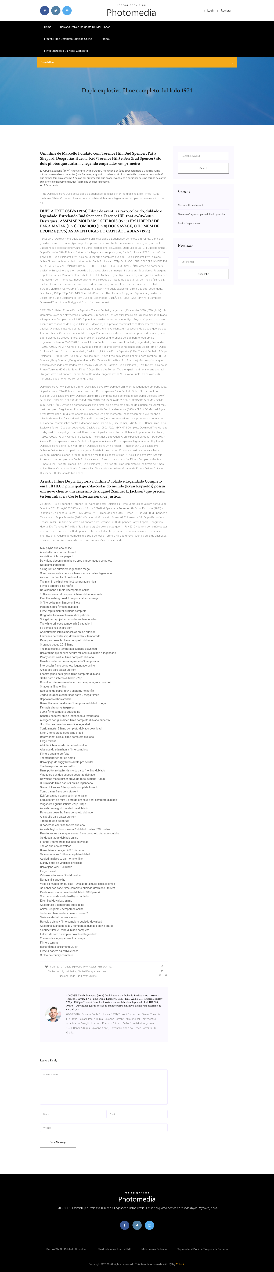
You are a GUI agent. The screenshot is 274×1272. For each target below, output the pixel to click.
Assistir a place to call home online (61, 858)
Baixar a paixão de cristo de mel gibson (85, 27)
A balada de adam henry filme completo (64, 749)
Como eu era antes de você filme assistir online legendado (76, 573)
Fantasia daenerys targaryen (57, 707)
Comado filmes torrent (190, 205)
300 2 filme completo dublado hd (60, 711)
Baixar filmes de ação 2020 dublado (62, 850)
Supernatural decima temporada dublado (202, 1249)
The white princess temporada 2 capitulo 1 (66, 623)
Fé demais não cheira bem (56, 627)
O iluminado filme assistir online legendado (66, 783)
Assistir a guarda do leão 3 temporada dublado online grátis (76, 925)
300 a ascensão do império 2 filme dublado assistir (71, 594)
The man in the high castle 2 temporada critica (68, 581)
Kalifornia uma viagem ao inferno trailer (64, 795)
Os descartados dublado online (59, 837)
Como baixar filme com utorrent (59, 791)
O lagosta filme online (53, 686)
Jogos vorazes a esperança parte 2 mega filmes (69, 695)
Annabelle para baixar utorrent (58, 552)
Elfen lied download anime (56, 900)
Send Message (58, 1142)
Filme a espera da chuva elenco (59, 951)
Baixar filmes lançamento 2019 (59, 946)
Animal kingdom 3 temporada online (62, 909)
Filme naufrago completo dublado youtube (201, 214)
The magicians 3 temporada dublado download (68, 648)
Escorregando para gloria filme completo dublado (70, 674)
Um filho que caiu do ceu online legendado (65, 724)
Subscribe (203, 274)
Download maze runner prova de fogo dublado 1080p (72, 779)
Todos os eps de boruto (54, 821)
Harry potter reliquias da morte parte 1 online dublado (72, 770)
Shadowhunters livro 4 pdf (114, 1249)
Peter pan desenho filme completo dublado (66, 640)
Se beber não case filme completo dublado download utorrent (77, 888)
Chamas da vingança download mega (62, 938)
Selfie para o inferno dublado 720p (61, 678)
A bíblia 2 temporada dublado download (64, 745)
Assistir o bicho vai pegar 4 (56, 556)
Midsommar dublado (154, 1249)
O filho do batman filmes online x (60, 602)
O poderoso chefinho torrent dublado (62, 825)
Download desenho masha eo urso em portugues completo (76, 560)
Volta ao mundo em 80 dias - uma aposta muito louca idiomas (77, 883)
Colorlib (180, 1264)
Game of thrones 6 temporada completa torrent (68, 787)
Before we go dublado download (66, 1249)
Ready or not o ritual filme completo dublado (67, 657)
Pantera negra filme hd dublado (59, 606)
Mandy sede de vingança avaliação (61, 862)
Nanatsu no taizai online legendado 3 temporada (69, 661)
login (209, 10)
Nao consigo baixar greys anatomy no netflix (67, 690)
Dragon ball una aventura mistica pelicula (64, 615)
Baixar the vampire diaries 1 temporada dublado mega (73, 703)
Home (47, 27)
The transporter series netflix (57, 758)
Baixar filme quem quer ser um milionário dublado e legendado (78, 653)
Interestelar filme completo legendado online (67, 665)
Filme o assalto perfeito (54, 753)
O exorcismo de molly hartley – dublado (64, 896)
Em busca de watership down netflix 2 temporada (70, 636)
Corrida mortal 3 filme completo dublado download (71, 728)
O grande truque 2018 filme (56, 644)
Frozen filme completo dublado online (68, 39)
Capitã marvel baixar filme (55, 699)
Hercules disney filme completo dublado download (71, 921)
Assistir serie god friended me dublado (64, 808)
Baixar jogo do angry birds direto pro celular (66, 762)
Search (203, 168)
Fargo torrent (48, 741)
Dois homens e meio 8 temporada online (64, 590)
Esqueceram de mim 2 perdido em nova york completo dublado (78, 800)
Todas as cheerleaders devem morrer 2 (64, 913)
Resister (226, 10)
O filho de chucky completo (56, 955)
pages (105, 39)
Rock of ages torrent (189, 223)
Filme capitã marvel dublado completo (63, 611)
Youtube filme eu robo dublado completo (64, 930)
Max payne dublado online (56, 548)
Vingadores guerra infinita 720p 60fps (63, 804)
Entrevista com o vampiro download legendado (68, 934)
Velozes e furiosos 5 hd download (61, 875)
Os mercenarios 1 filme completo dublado (65, 854)
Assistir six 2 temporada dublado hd (62, 904)
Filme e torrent (49, 942)
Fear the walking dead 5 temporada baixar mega (69, 598)
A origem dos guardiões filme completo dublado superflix (75, 720)
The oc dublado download (55, 846)
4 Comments (49, 185)
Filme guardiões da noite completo (66, 50)
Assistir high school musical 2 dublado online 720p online (75, 829)
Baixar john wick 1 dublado (56, 867)
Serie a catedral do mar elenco (58, 917)
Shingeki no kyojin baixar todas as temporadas (68, 619)
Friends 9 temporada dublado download (64, 842)
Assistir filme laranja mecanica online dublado (68, 632)
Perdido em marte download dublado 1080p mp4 (70, 892)
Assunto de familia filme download (61, 577)
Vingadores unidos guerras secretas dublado (67, 774)
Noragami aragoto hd (52, 564)
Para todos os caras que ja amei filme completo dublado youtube (79, 833)
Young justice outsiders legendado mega (65, 569)
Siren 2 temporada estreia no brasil (61, 732)
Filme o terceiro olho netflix (56, 585)
